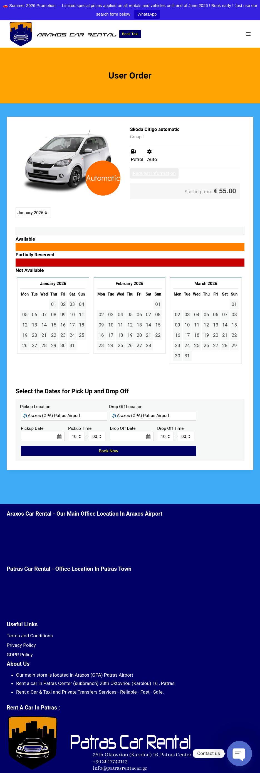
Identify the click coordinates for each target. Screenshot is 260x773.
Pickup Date (32, 428)
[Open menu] (248, 34)
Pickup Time (79, 428)
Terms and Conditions (30, 635)
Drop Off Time (170, 428)
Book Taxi (130, 33)
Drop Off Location (125, 406)
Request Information (154, 173)
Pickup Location (35, 406)
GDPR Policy (20, 654)
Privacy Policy (21, 645)
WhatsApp (147, 14)
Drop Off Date (123, 428)
